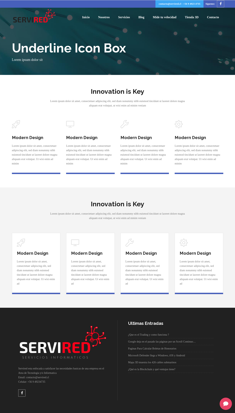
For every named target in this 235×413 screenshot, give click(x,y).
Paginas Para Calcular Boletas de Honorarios (152, 348)
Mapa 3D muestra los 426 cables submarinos (152, 362)
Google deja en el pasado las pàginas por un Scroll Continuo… (162, 341)
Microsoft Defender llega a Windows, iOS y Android (156, 355)
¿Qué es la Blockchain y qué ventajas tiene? (151, 369)
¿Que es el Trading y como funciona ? (148, 334)
